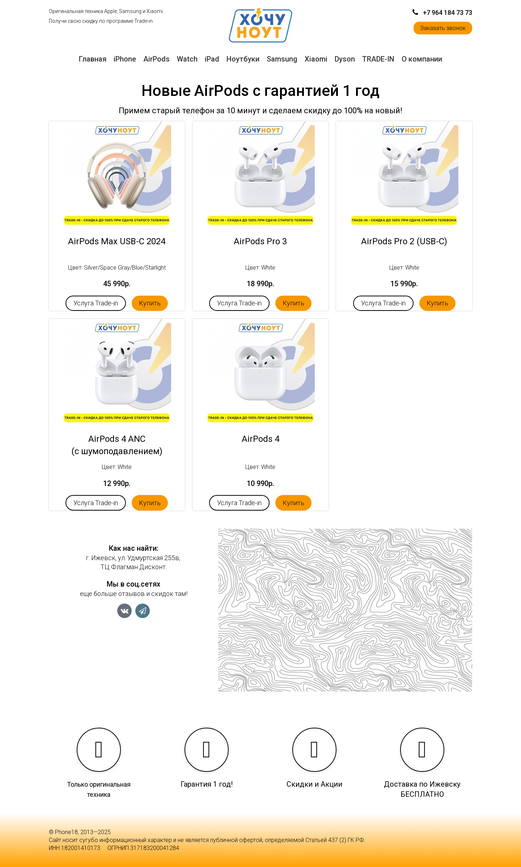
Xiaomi (316, 59)
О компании (422, 59)
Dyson (345, 59)
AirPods (156, 59)
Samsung (282, 59)
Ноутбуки (242, 59)
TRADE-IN (378, 59)
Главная (92, 59)
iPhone (125, 59)
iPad (212, 59)
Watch (187, 59)
